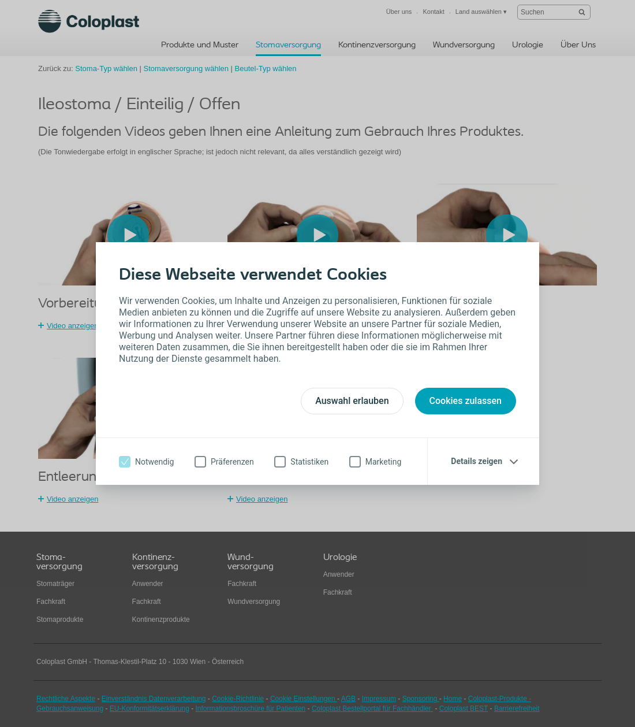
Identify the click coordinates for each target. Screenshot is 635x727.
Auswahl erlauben (352, 400)
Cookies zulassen (465, 400)
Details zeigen (476, 461)
